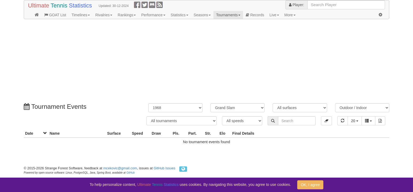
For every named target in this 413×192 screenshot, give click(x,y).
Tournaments (228, 15)
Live (274, 15)
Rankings (127, 15)
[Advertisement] (184, 62)
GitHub (130, 172)
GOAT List (55, 15)
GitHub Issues (165, 168)
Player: (296, 5)
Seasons (202, 15)
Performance (153, 15)
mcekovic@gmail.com (120, 168)
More (290, 15)
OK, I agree (310, 185)
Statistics (179, 15)
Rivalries (103, 15)
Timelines (81, 15)
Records (255, 15)
